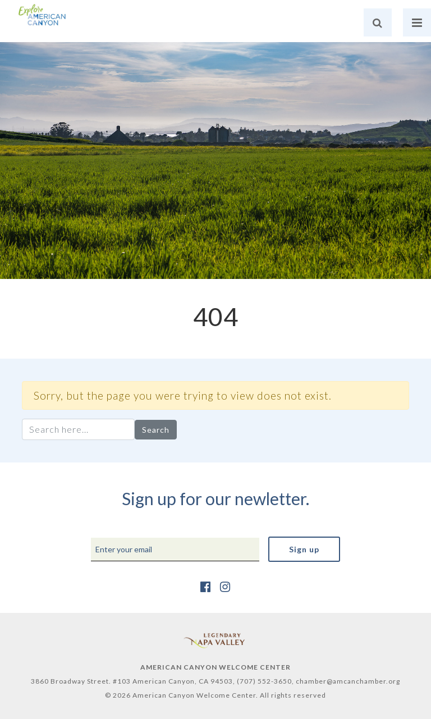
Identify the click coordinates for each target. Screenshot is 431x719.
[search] (378, 22)
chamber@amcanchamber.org (348, 681)
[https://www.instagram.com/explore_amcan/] (225, 586)
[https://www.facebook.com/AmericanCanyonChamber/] (206, 586)
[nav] (417, 22)
